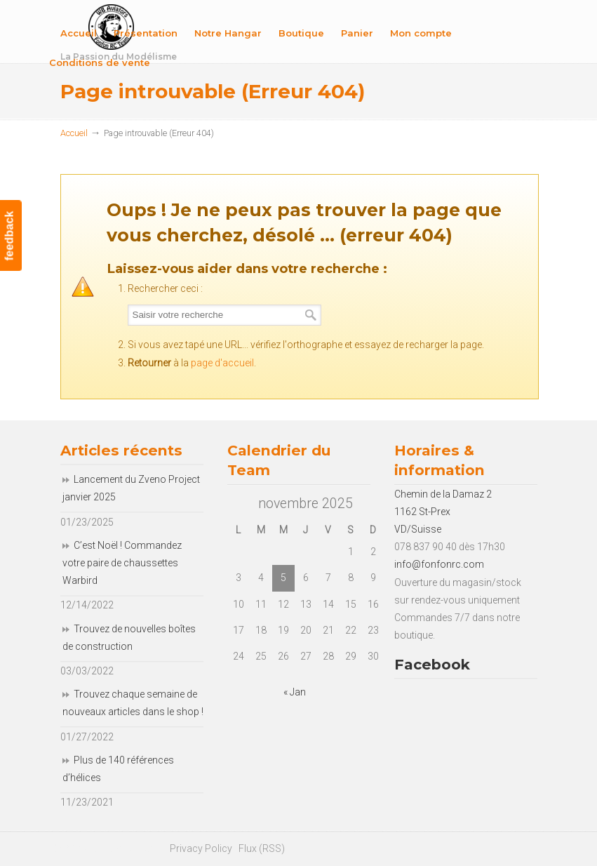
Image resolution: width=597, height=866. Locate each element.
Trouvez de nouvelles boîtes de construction (129, 637)
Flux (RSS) (262, 848)
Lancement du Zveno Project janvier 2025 (131, 488)
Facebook (432, 664)
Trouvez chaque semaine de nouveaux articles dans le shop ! (132, 702)
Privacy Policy (201, 848)
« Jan (294, 692)
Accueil (74, 133)
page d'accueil (222, 362)
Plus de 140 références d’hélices (118, 768)
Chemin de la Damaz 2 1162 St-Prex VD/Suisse (443, 511)
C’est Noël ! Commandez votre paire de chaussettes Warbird (122, 563)
